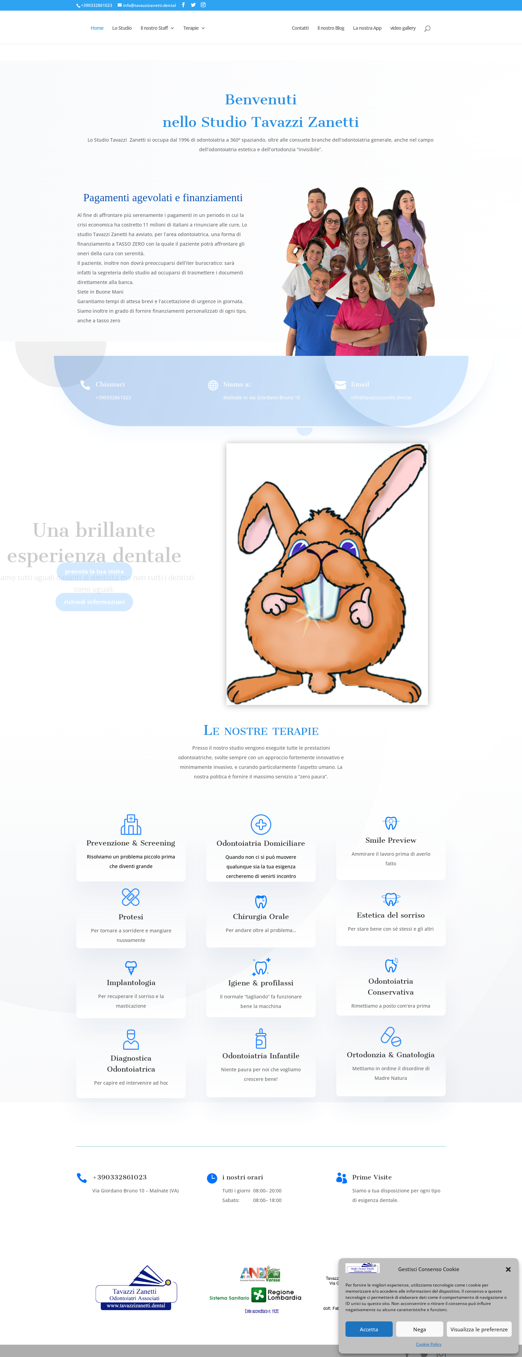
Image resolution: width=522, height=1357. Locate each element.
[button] (508, 1269)
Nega (419, 1329)
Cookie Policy (428, 1344)
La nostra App (366, 28)
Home (97, 28)
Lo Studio (122, 28)
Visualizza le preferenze (479, 1329)
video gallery (402, 28)
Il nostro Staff (154, 28)
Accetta (369, 1329)
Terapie (191, 28)
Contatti (299, 28)
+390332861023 (96, 5)
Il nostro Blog (330, 28)
